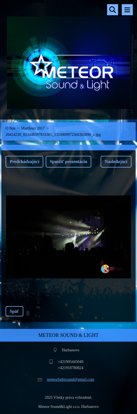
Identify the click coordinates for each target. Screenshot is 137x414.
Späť (14, 311)
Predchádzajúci (24, 161)
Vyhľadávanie (112, 9)
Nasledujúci (116, 161)
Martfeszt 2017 (33, 128)
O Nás (10, 128)
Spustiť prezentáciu (68, 161)
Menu (127, 9)
